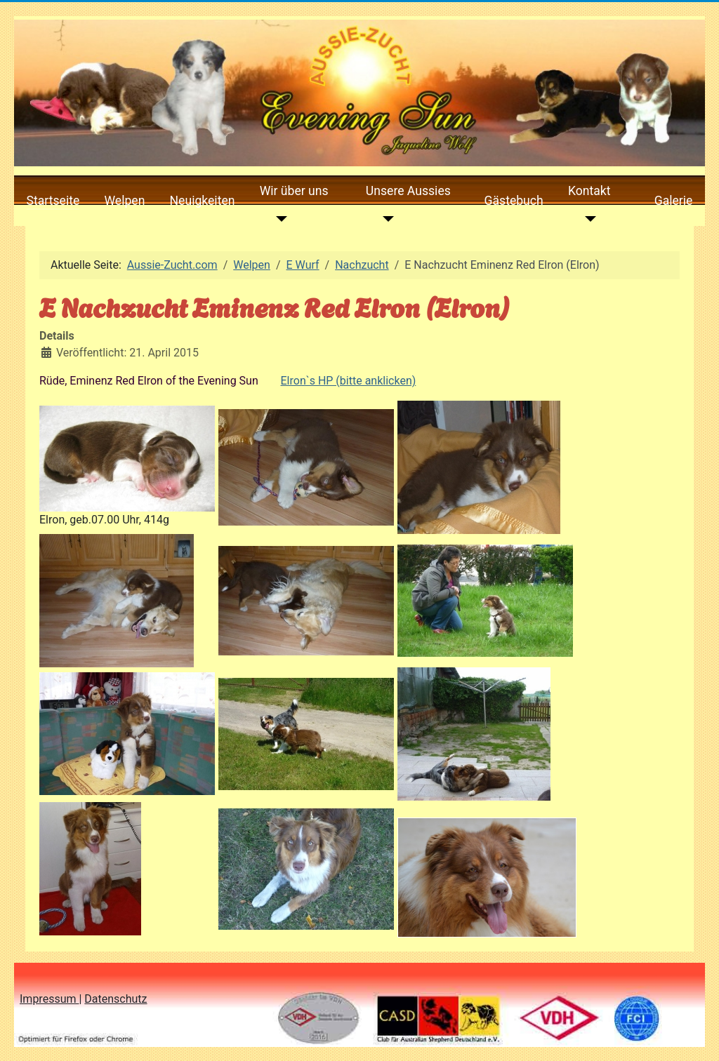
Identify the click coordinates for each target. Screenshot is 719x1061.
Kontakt (589, 191)
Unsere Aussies (408, 191)
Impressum (49, 999)
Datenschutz (115, 999)
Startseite (53, 201)
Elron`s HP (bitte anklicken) (348, 380)
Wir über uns (294, 191)
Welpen (124, 201)
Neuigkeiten (202, 201)
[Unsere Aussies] (385, 219)
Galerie (673, 201)
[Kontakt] (587, 219)
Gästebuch (513, 201)
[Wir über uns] (279, 219)
